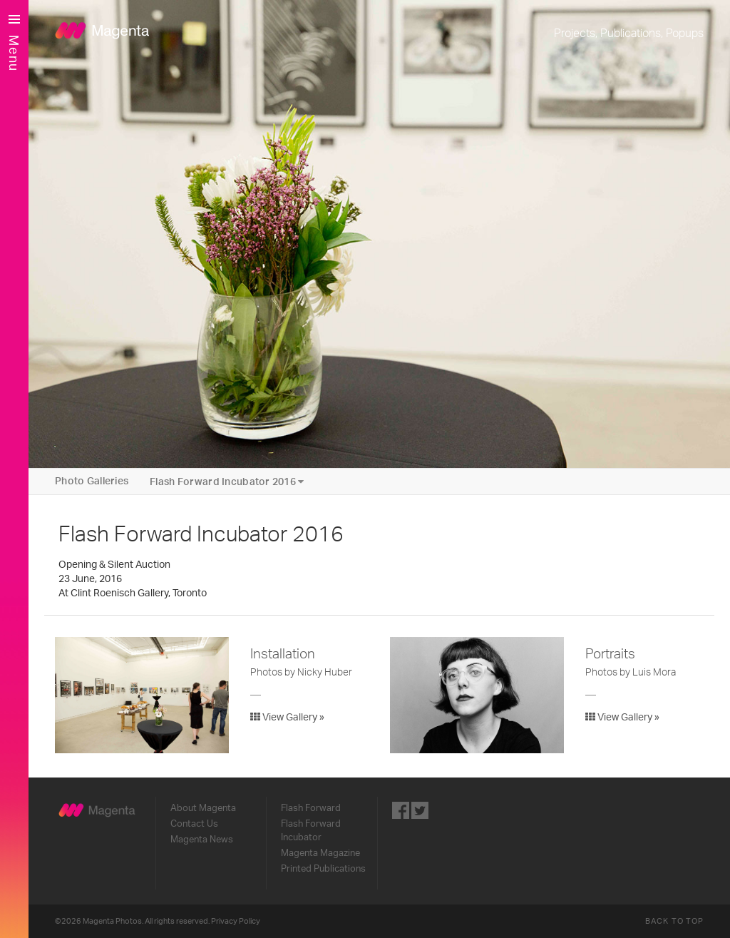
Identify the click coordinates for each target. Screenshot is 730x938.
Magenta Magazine (320, 853)
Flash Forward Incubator (311, 830)
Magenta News (201, 840)
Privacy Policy (235, 921)
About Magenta (203, 808)
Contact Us (194, 824)
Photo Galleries (91, 481)
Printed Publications (323, 869)
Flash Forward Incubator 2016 (227, 481)
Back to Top (674, 921)
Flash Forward (311, 808)
